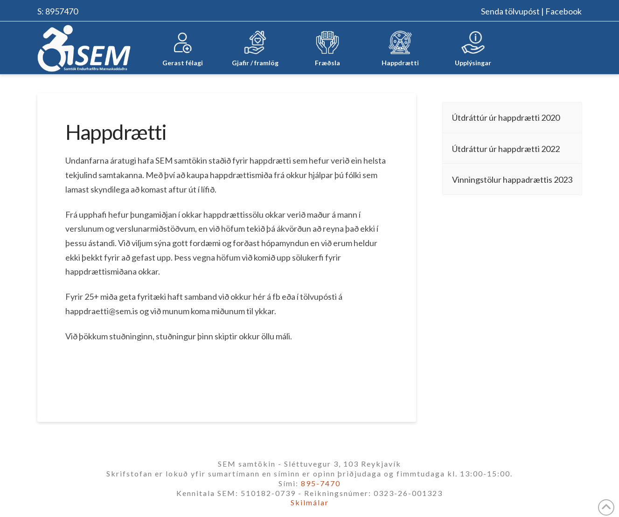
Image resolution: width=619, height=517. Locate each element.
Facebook (563, 11)
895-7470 (321, 483)
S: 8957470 (57, 11)
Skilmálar (310, 502)
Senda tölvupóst (510, 11)
